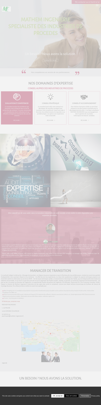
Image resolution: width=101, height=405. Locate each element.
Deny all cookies (71, 396)
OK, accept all (57, 396)
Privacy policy (95, 396)
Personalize (85, 396)
